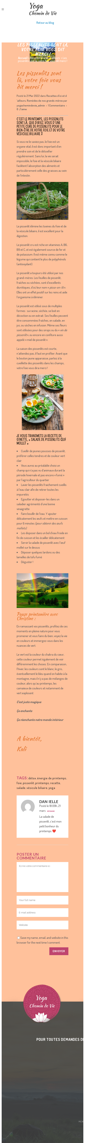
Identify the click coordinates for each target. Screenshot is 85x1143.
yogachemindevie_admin (31, 105)
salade (21, 788)
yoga (52, 788)
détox (32, 778)
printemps (42, 783)
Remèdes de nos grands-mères (45, 100)
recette (55, 783)
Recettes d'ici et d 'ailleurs (45, 58)
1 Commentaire (56, 105)
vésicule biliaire (37, 788)
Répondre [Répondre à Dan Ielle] (51, 811)
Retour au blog (45, 22)
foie (19, 783)
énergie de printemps (51, 778)
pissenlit (28, 783)
